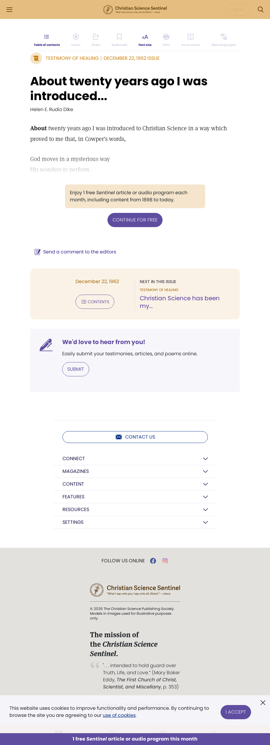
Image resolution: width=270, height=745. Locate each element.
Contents (95, 301)
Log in (237, 10)
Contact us (135, 437)
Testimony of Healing (72, 58)
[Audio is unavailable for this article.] (76, 40)
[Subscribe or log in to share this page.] (96, 40)
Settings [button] (72, 522)
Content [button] (73, 484)
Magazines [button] (75, 471)
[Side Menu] (9, 9)
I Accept (236, 711)
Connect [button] (73, 458)
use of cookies (119, 715)
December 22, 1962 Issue (132, 58)
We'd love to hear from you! (103, 342)
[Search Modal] (260, 9)
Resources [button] (75, 509)
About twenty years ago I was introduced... (119, 88)
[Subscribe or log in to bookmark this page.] (119, 40)
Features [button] (73, 496)
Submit (75, 369)
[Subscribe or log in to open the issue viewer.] (191, 40)
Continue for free (135, 219)
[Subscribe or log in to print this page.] (166, 40)
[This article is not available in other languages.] (224, 40)
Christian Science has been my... (180, 302)
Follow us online (123, 560)
